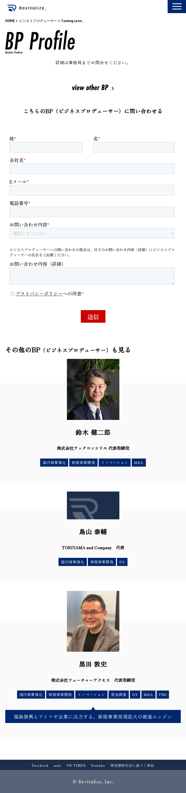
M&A (139, 462)
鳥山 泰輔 (93, 531)
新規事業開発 (83, 462)
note (58, 765)
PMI (163, 694)
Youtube (98, 765)
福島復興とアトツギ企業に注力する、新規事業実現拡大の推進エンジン (93, 716)
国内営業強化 (54, 462)
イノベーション (114, 462)
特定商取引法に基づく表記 (132, 765)
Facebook (40, 765)
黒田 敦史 (93, 663)
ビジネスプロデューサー (38, 21)
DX (122, 561)
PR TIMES (76, 765)
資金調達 (119, 694)
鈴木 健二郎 (93, 432)
